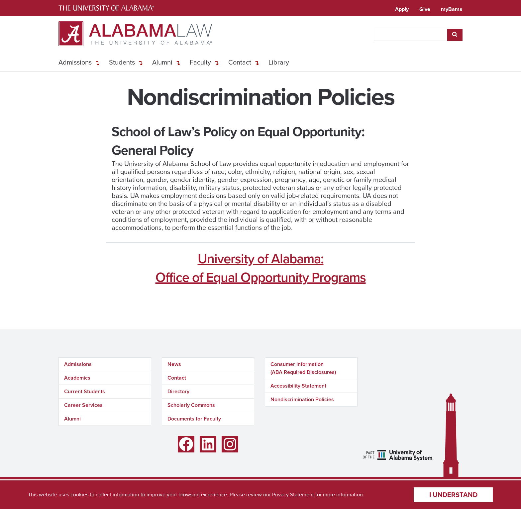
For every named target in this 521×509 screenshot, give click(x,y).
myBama (452, 9)
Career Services (83, 405)
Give (424, 9)
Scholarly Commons (191, 405)
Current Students (84, 391)
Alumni (162, 62)
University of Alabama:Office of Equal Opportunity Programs (261, 268)
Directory (178, 391)
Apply (402, 9)
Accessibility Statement (298, 386)
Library (278, 62)
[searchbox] (410, 35)
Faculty (200, 62)
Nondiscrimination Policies (302, 399)
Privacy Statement (293, 494)
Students (122, 62)
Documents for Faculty (194, 419)
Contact (239, 62)
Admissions (75, 62)
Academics (77, 378)
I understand (453, 495)
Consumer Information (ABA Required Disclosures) (303, 368)
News (174, 364)
